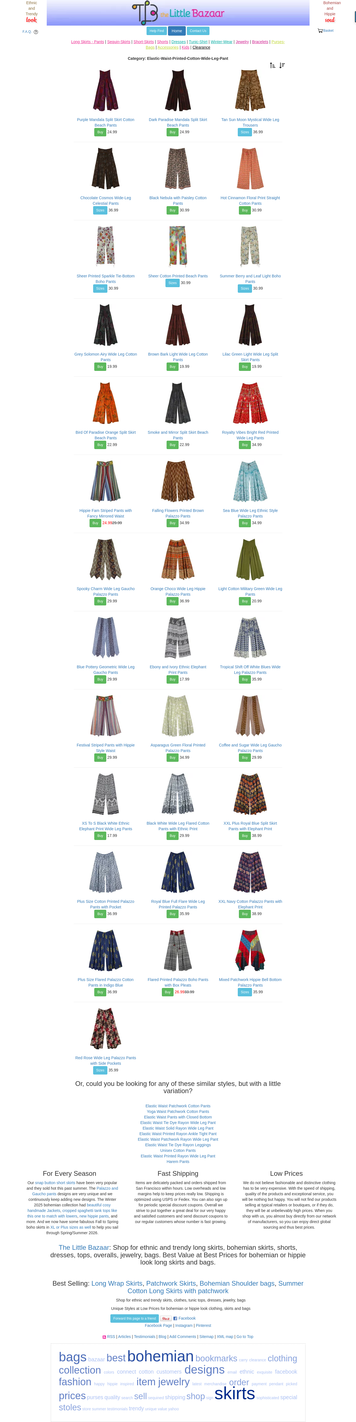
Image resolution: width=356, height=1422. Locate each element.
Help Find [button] (157, 31)
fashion (75, 1382)
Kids (185, 47)
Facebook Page (158, 1325)
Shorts (162, 42)
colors (109, 1372)
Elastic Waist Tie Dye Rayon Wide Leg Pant (178, 1122)
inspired (127, 1384)
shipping (175, 1397)
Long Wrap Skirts (116, 1283)
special (288, 1397)
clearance (257, 1360)
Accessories (168, 47)
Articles (124, 1336)
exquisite (264, 1372)
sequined (156, 1398)
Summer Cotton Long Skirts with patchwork (216, 1287)
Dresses (179, 42)
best (116, 1358)
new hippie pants (94, 1216)
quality (112, 1397)
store (86, 1409)
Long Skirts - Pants (87, 42)
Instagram (183, 1325)
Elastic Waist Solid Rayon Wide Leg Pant (178, 1128)
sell (140, 1396)
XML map (225, 1336)
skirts (234, 1393)
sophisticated (267, 1398)
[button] (273, 65)
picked (291, 1384)
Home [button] (177, 31)
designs (204, 1369)
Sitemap (206, 1336)
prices (72, 1395)
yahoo (173, 1409)
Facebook (187, 1318)
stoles (70, 1407)
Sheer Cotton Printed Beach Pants (178, 276)
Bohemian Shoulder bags (237, 1283)
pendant (276, 1384)
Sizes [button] (245, 132)
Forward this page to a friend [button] (134, 1318)
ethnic (246, 1372)
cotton (146, 1372)
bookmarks (217, 1358)
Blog (162, 1336)
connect (126, 1372)
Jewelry (242, 42)
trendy (136, 1408)
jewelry (174, 1382)
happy (99, 1384)
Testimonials (144, 1336)
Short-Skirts (144, 42)
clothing (282, 1358)
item (146, 1382)
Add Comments (182, 1336)
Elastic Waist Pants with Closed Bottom (178, 1117)
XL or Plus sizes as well (70, 1227)
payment (259, 1384)
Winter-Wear (222, 42)
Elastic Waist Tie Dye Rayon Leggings (178, 1145)
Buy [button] (100, 132)
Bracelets (260, 42)
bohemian (160, 1356)
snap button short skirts (55, 1183)
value (162, 1409)
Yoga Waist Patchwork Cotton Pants (178, 1111)
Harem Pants (178, 1161)
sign (209, 1398)
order (239, 1382)
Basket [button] (325, 31)
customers (169, 1372)
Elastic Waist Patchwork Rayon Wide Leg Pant (178, 1139)
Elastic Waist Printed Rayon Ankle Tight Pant (177, 1134)
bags (73, 1357)
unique (151, 1409)
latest (196, 1384)
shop (195, 1396)
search (127, 1398)
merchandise (215, 1384)
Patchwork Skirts (171, 1283)
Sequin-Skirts (118, 42)
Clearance (201, 47)
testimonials (117, 1409)
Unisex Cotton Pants (178, 1150)
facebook (286, 1372)
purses (95, 1397)
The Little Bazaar (84, 1247)
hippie (112, 1384)
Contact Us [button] (198, 31)
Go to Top (244, 1336)
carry (243, 1360)
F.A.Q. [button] (31, 32)
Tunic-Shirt (198, 42)
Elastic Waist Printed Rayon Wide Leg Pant (178, 1156)
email (232, 1372)
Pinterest (203, 1325)
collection (80, 1370)
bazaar (96, 1359)
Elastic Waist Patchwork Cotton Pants (178, 1106)
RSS (111, 1336)
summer (99, 1409)
